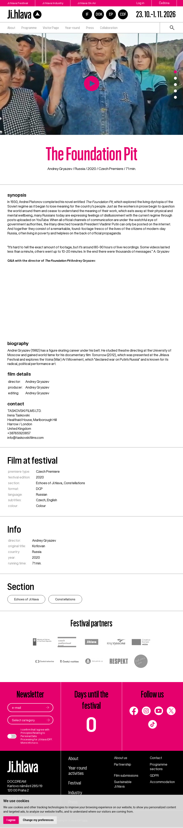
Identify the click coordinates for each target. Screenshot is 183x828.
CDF (123, 14)
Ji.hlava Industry (53, 3)
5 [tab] (175, 97)
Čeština (164, 3)
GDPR (154, 775)
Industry (75, 792)
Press (90, 28)
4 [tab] (175, 90)
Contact (156, 758)
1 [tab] (175, 71)
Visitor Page (51, 28)
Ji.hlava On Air (88, 3)
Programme (29, 28)
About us (120, 758)
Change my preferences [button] (38, 820)
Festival (75, 783)
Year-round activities (77, 771)
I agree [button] (11, 820)
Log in (140, 3)
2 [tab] (175, 78)
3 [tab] (175, 84)
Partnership (122, 764)
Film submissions (126, 775)
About (11, 28)
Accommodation (162, 782)
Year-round (72, 28)
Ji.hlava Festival (17, 3)
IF (87, 14)
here (35, 742)
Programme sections (158, 767)
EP (111, 14)
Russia (80, 168)
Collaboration (109, 28)
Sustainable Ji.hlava (123, 784)
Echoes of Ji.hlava (49, 482)
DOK (99, 14)
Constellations (74, 482)
